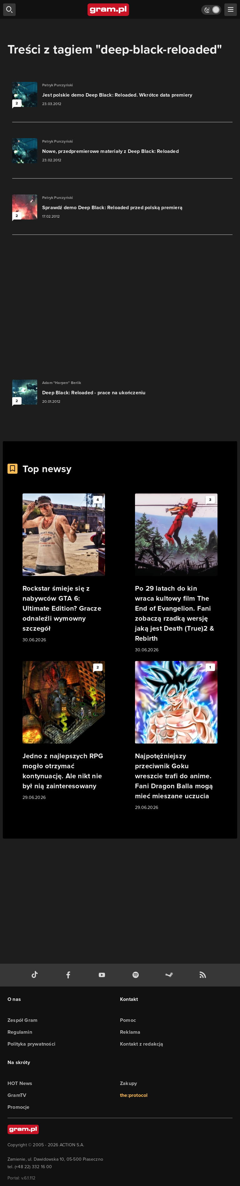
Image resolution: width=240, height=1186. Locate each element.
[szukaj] (9, 9)
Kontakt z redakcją (141, 1043)
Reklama (130, 1032)
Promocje (19, 1107)
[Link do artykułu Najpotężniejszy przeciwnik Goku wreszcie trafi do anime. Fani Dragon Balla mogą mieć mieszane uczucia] (176, 736)
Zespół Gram (23, 1020)
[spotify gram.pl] (137, 975)
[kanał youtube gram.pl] (103, 975)
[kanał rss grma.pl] (204, 975)
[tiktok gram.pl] (36, 975)
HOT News (20, 1083)
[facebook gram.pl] (70, 975)
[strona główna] (109, 9)
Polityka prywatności (31, 1043)
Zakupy (128, 1083)
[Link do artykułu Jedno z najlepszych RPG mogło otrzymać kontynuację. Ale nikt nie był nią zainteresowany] (64, 731)
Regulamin (20, 1032)
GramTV (17, 1095)
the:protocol (134, 1095)
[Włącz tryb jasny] (211, 10)
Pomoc (128, 1020)
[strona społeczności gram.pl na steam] (170, 975)
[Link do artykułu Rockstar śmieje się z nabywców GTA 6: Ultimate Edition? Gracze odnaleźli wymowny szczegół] (64, 568)
